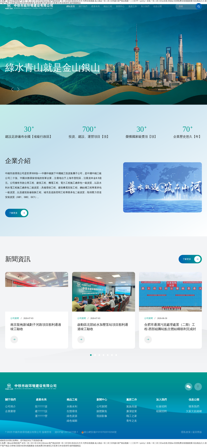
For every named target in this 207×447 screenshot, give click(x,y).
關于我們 (83, 6)
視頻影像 (102, 415)
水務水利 (72, 406)
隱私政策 (186, 432)
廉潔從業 (131, 411)
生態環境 (72, 411)
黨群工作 (132, 6)
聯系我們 (194, 406)
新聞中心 (120, 6)
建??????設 (41, 411)
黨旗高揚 (131, 406)
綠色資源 (72, 415)
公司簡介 (10, 406)
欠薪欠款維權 (194, 411)
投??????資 (41, 406)
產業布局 (95, 6)
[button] (18, 89)
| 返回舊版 (196, 432)
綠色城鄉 (72, 420)
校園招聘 (161, 411)
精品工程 (108, 6)
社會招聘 (161, 406)
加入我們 (145, 6)
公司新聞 (102, 406)
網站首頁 (70, 6)
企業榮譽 (10, 411)
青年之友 (131, 420)
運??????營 (41, 415)
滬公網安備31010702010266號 (99, 432)
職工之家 (131, 415)
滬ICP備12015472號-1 (67, 432)
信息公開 (157, 6)
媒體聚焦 (102, 411)
